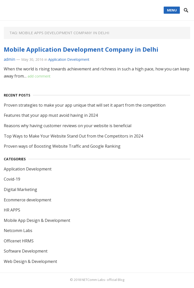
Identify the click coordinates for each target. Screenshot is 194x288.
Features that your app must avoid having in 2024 (51, 115)
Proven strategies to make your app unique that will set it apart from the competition (84, 105)
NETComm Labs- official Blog (103, 279)
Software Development (25, 251)
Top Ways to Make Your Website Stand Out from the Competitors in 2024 (73, 136)
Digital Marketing (20, 189)
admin (9, 59)
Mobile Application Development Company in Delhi (81, 49)
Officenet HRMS (19, 241)
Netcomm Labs (18, 230)
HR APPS (12, 210)
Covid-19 (12, 179)
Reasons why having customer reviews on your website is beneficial (67, 125)
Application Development (68, 59)
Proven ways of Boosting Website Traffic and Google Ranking (62, 146)
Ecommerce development (27, 200)
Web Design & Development (30, 261)
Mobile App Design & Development (37, 220)
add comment (39, 76)
